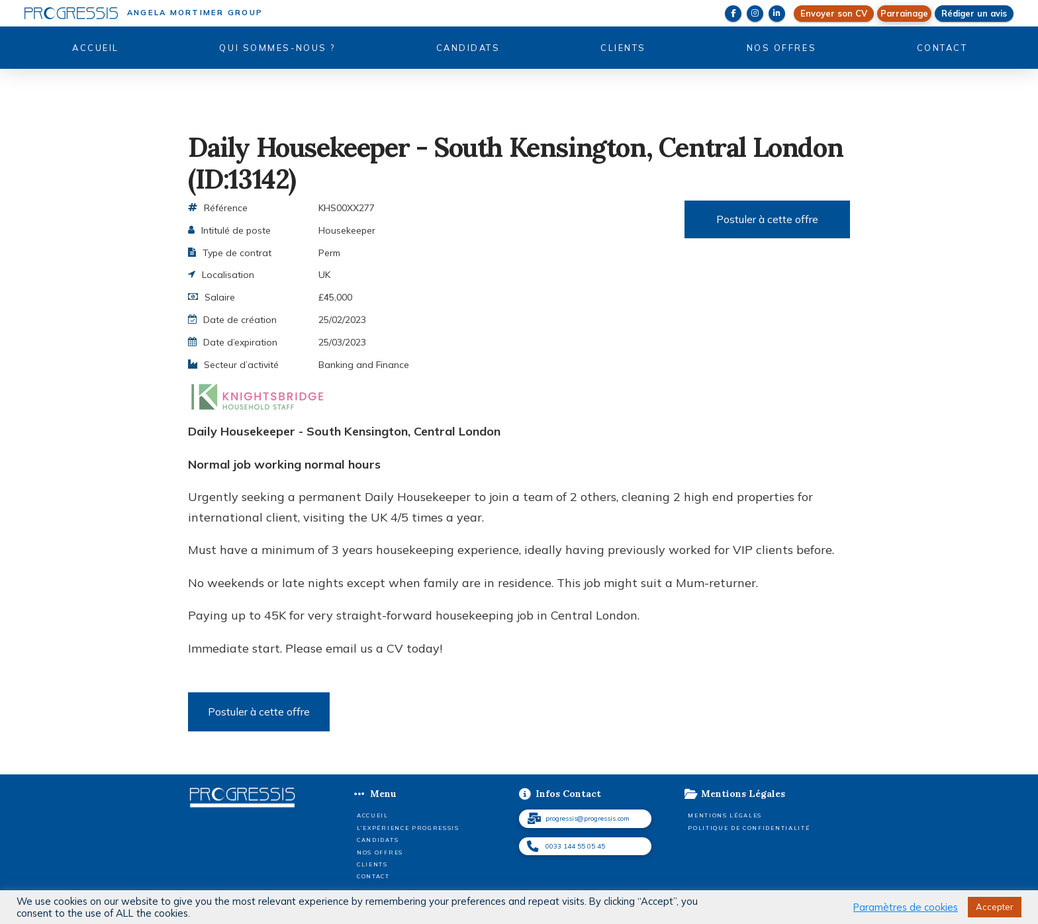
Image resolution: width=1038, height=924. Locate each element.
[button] (904, 13)
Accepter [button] (995, 906)
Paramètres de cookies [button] (905, 907)
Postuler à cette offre (767, 219)
